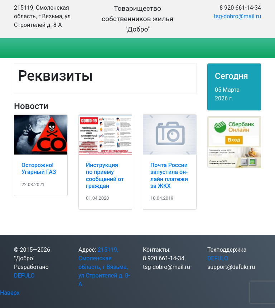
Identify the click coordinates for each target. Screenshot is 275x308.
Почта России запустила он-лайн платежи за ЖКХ (169, 175)
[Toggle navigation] (30, 48)
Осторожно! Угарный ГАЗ (38, 168)
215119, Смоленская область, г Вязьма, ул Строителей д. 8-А (104, 267)
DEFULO (24, 275)
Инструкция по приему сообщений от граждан (105, 175)
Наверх (10, 292)
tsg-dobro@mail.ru (237, 16)
